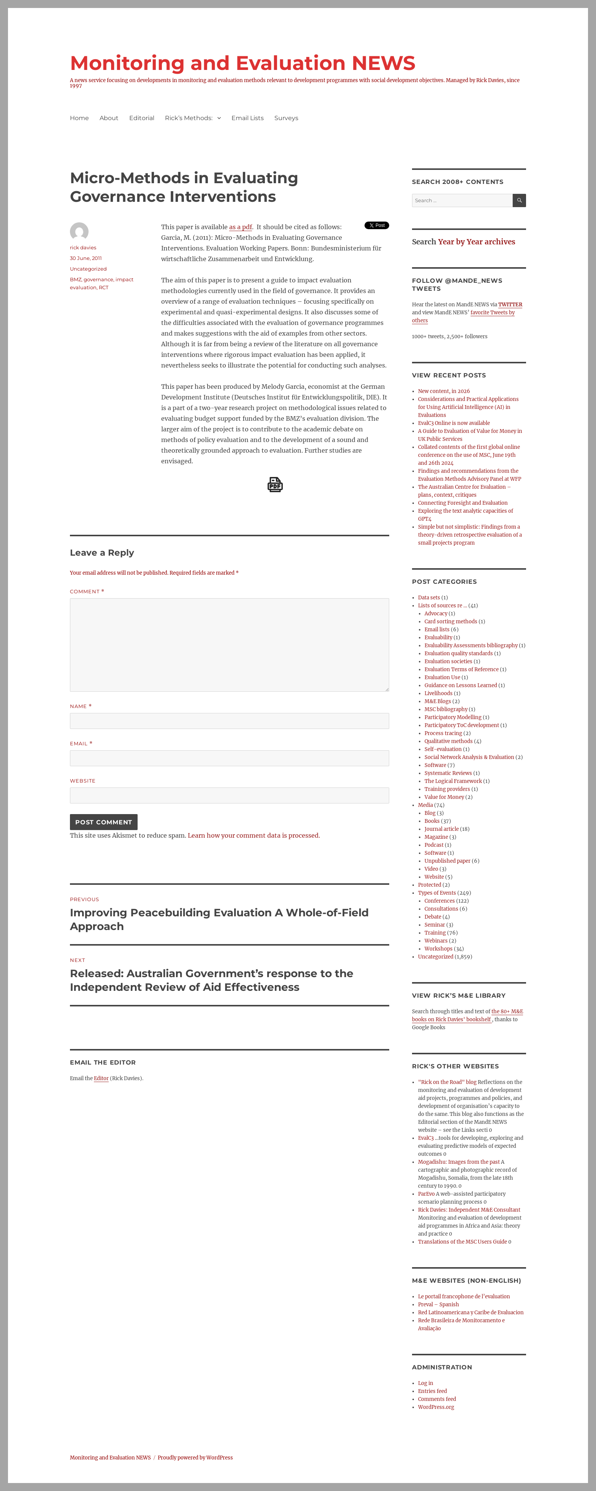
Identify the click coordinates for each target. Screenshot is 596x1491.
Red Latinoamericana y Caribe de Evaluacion (471, 1312)
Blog (430, 813)
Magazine (436, 837)
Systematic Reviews (448, 773)
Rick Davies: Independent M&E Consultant (469, 1210)
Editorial (141, 118)
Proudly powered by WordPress (195, 1458)
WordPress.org (436, 1407)
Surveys (286, 118)
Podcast (434, 845)
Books (432, 821)
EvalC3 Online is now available (454, 423)
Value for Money (444, 797)
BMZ (75, 279)
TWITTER (510, 304)
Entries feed (432, 1391)
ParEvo (426, 1194)
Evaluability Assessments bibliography (471, 645)
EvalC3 (426, 1138)
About (109, 118)
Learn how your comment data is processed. (254, 835)
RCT (103, 287)
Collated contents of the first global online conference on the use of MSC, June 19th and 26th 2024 (469, 455)
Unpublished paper (448, 861)
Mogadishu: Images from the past (459, 1162)
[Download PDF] (275, 484)
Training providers (447, 789)
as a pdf (240, 227)
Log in (425, 1383)
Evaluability (438, 637)
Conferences (440, 901)
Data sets (429, 597)
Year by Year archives (476, 241)
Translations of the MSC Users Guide (462, 1242)
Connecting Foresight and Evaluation (463, 503)
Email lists (437, 629)
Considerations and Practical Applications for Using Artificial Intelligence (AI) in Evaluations (468, 407)
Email (81, 743)
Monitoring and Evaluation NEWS (242, 63)
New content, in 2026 (444, 391)
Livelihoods (439, 693)
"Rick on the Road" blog (447, 1082)
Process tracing (443, 733)
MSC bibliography (446, 709)
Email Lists (247, 118)
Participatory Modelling (453, 717)
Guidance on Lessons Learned (461, 685)
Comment (87, 591)
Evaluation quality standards (459, 653)
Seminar (435, 925)
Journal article (442, 829)
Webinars (436, 941)
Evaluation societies (448, 661)
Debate (433, 917)
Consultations (441, 909)
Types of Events (437, 893)
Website (83, 781)
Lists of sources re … (442, 605)
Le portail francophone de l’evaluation (464, 1296)
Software (435, 765)
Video (431, 869)
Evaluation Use (442, 677)
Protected (429, 885)
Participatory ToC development (462, 725)
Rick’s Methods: (188, 118)
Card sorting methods (451, 621)
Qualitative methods (449, 741)
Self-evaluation (443, 749)
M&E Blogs (438, 701)
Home (79, 118)
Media (425, 805)
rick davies (83, 247)
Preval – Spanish (438, 1304)
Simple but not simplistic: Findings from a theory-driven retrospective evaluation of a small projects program (470, 535)
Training (435, 933)
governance (98, 279)
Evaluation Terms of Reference (462, 669)
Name (81, 706)
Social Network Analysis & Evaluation (469, 757)
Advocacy (436, 613)
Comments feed (437, 1399)
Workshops (439, 949)
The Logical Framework (453, 781)
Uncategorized (88, 269)
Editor (101, 1078)
